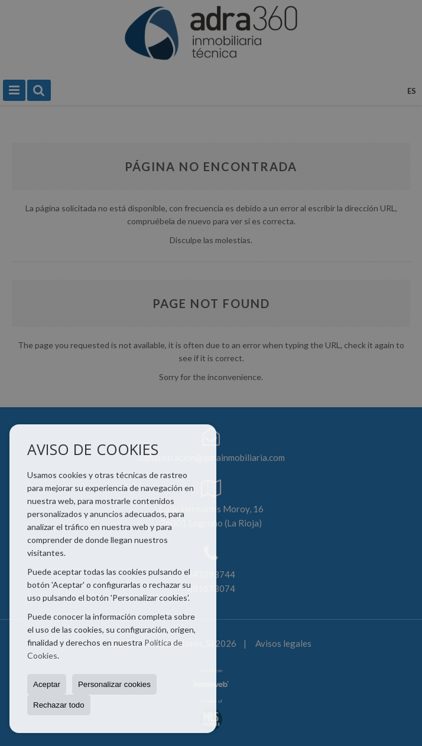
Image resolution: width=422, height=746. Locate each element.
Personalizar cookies (114, 684)
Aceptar (46, 684)
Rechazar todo (59, 705)
